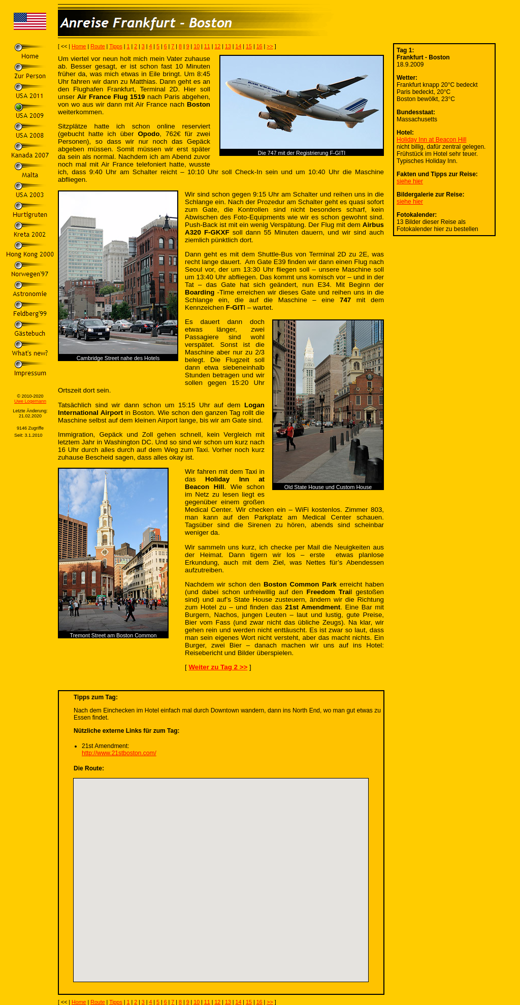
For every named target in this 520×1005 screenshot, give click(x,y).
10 (196, 46)
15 (249, 46)
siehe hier (410, 181)
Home (79, 46)
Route (97, 46)
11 (207, 46)
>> (270, 46)
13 (228, 46)
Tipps (115, 46)
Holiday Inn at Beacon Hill (431, 139)
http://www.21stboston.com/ (119, 753)
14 (239, 46)
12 (217, 46)
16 (259, 46)
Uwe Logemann (30, 401)
